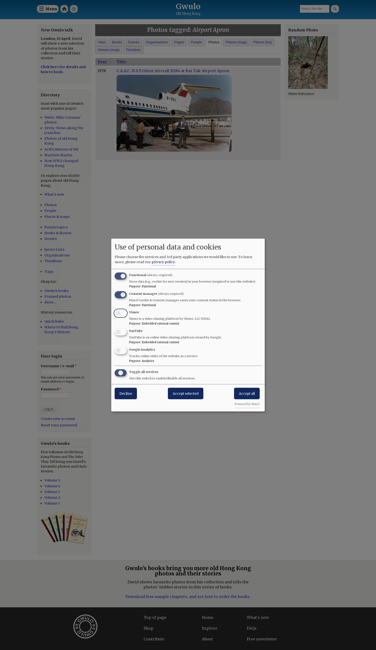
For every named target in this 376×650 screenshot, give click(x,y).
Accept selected (186, 393)
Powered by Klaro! (247, 404)
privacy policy (163, 262)
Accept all (247, 393)
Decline (125, 393)
